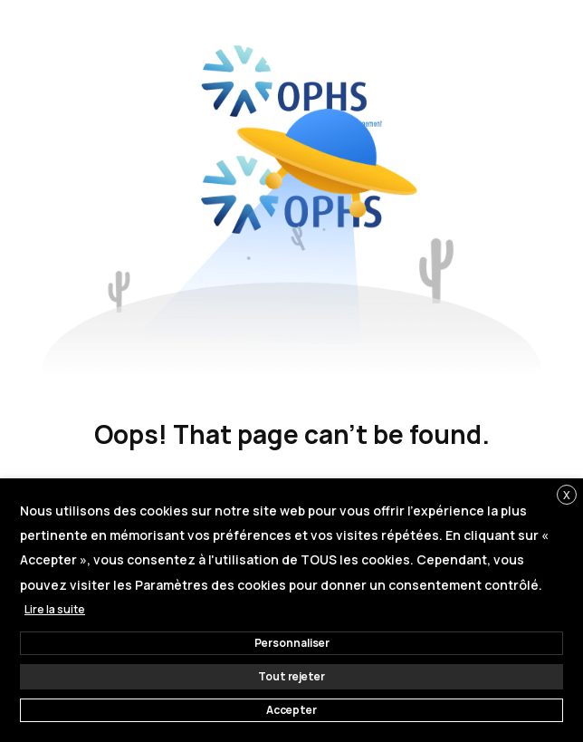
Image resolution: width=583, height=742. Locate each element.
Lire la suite (54, 609)
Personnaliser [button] (292, 642)
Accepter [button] (291, 710)
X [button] (566, 495)
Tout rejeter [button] (291, 676)
